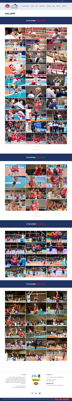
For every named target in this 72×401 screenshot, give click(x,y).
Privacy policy (65, 399)
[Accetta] (70, 399)
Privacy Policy (48, 385)
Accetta (56, 399)
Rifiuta (61, 399)
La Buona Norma (61, 385)
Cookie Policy (54, 385)
